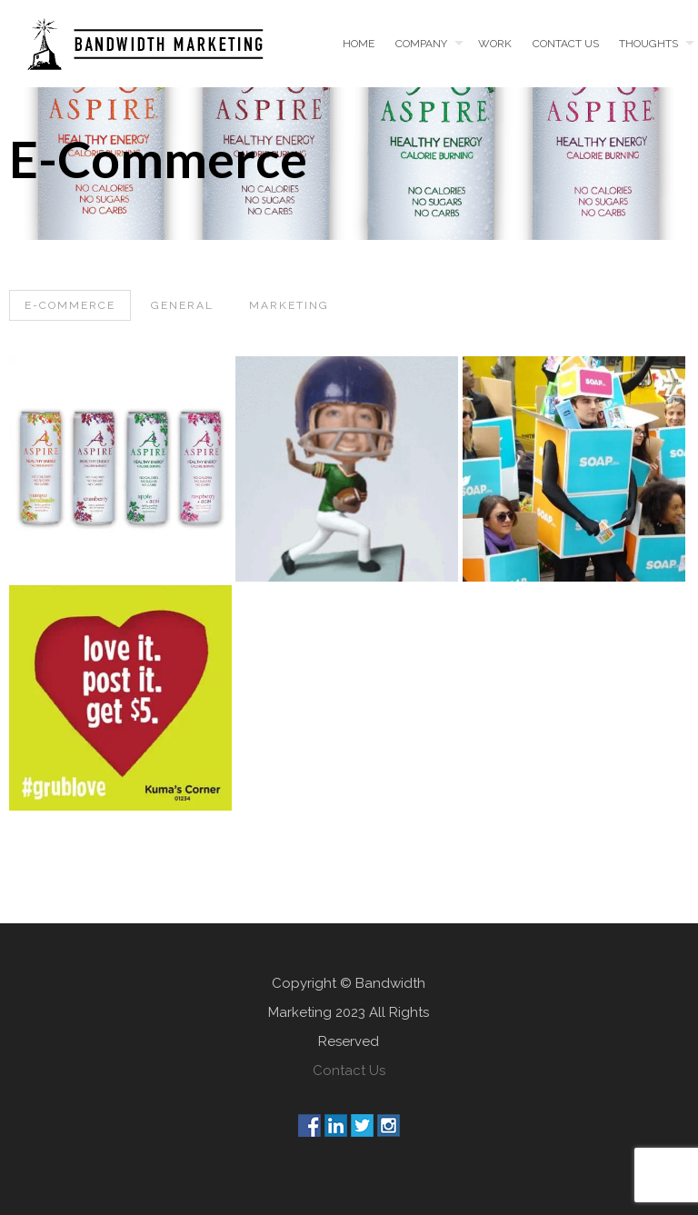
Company (421, 43)
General (182, 305)
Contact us (566, 43)
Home (358, 43)
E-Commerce (70, 305)
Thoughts (648, 43)
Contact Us (349, 1070)
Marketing (289, 305)
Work (495, 43)
